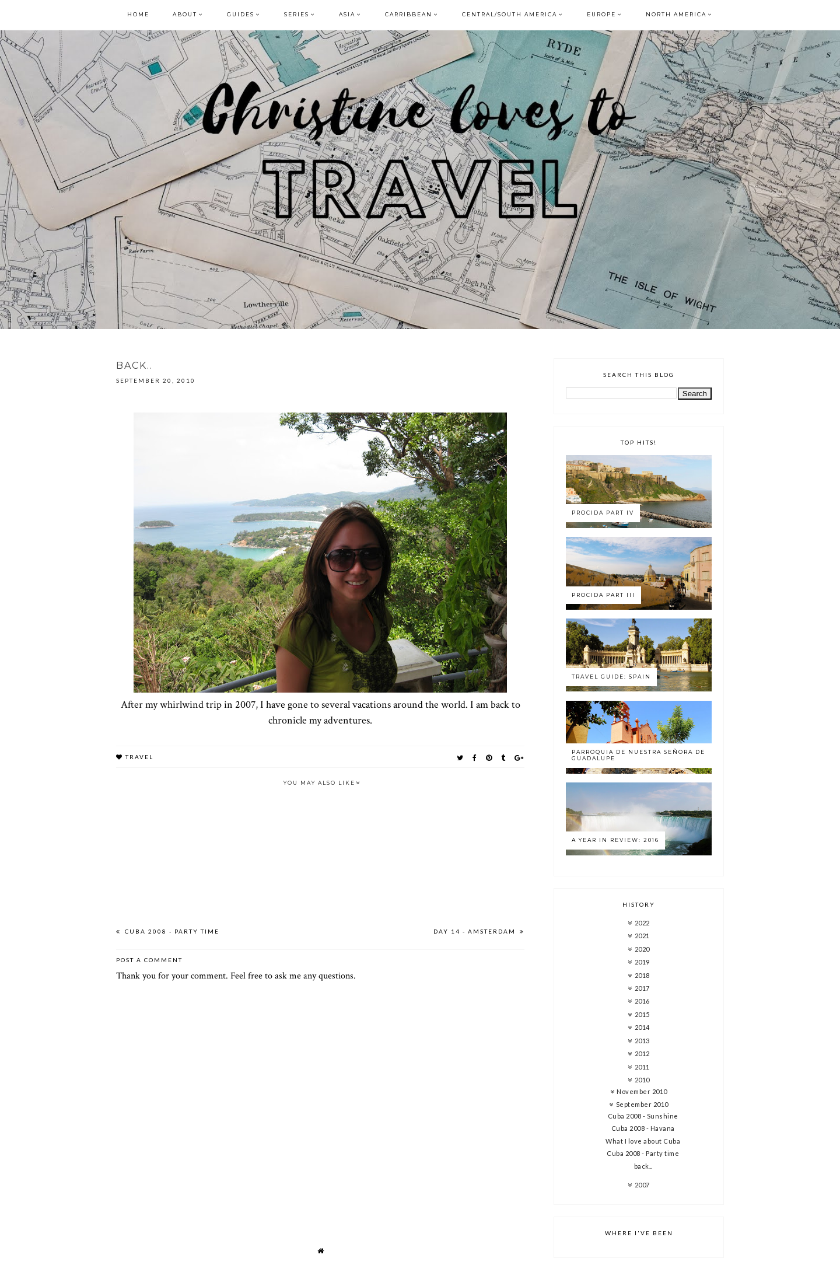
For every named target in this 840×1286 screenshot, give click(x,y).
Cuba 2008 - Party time (171, 931)
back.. (643, 1166)
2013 (642, 1040)
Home (138, 14)
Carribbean (408, 14)
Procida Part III (603, 595)
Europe (601, 14)
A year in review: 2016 (615, 840)
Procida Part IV (603, 512)
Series (296, 14)
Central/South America (509, 14)
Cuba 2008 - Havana (643, 1128)
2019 (642, 962)
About (185, 14)
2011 (642, 1067)
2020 (642, 949)
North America (676, 14)
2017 (642, 988)
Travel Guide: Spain (611, 676)
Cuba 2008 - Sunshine (643, 1116)
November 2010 (642, 1091)
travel (139, 756)
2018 (642, 975)
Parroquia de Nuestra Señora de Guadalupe (638, 755)
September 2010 (642, 1104)
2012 (642, 1053)
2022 (642, 923)
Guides (240, 14)
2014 (642, 1027)
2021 (642, 935)
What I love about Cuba (643, 1141)
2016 (642, 1001)
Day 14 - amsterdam (475, 931)
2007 (642, 1185)
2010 (642, 1080)
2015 (642, 1014)
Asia (347, 14)
